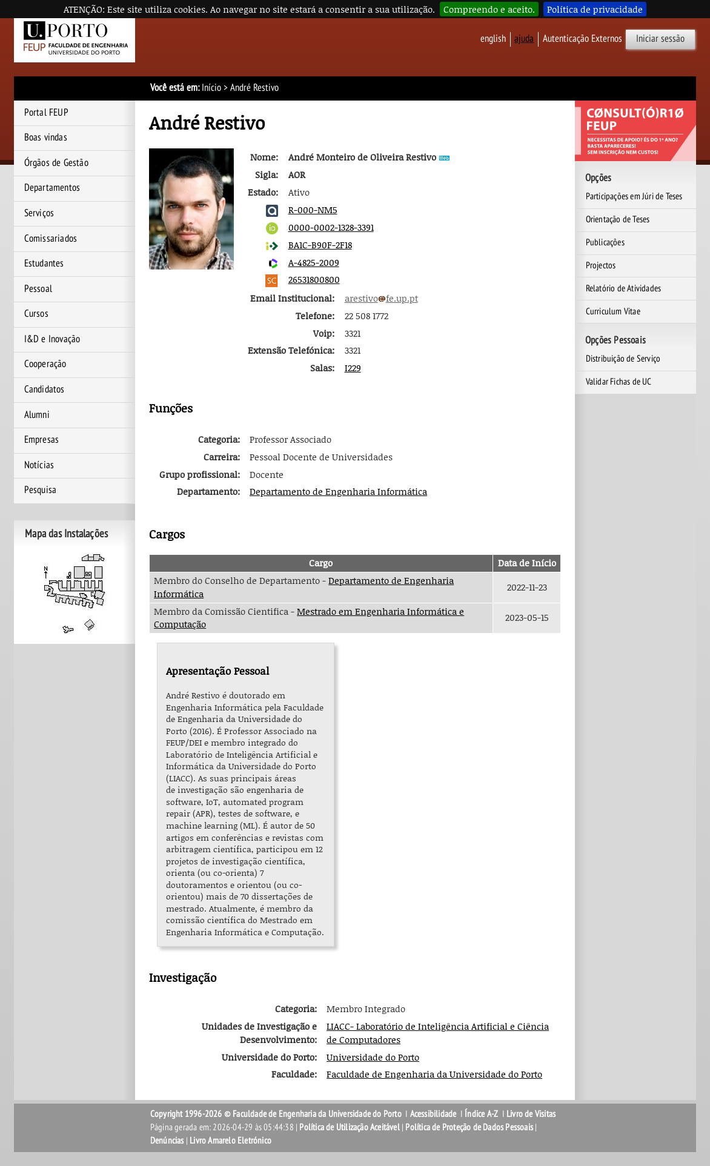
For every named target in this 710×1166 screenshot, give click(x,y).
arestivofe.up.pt (381, 298)
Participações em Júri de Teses (634, 196)
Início (211, 88)
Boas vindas (45, 137)
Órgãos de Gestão (56, 163)
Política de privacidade (595, 9)
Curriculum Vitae (613, 311)
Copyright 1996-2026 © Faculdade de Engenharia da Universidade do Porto (276, 1113)
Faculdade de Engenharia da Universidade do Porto (434, 1074)
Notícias (39, 465)
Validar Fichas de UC (619, 381)
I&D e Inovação (52, 339)
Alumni (37, 415)
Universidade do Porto (373, 1057)
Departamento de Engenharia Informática (338, 491)
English (493, 39)
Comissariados (51, 239)
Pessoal (38, 289)
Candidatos (44, 389)
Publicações (605, 242)
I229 (353, 368)
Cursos (36, 314)
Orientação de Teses (618, 219)
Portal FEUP (46, 113)
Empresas (41, 440)
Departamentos (52, 188)
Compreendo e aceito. (489, 9)
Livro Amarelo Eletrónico (230, 1140)
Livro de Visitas (531, 1113)
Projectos (601, 265)
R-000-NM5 (312, 210)
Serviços (39, 213)
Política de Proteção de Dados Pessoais (469, 1127)
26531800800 (314, 279)
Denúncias (167, 1140)
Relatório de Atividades (624, 288)
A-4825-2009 (313, 262)
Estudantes (44, 263)
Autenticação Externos (582, 39)
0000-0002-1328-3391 (331, 227)
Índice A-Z (481, 1113)
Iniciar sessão (660, 39)
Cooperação (45, 364)
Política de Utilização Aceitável (349, 1127)
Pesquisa (40, 490)
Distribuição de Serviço (623, 358)
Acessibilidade (433, 1113)
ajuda (524, 39)
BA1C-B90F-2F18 (320, 245)
